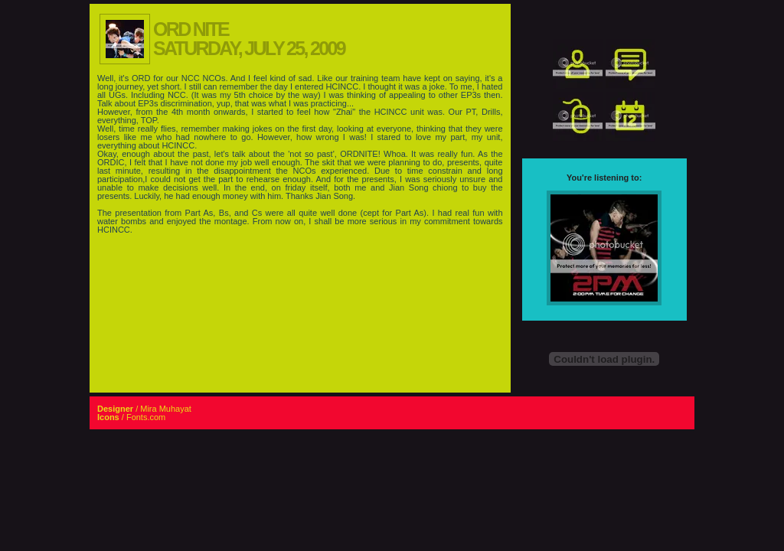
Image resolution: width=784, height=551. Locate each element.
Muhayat (175, 408)
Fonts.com (145, 417)
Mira (148, 408)
